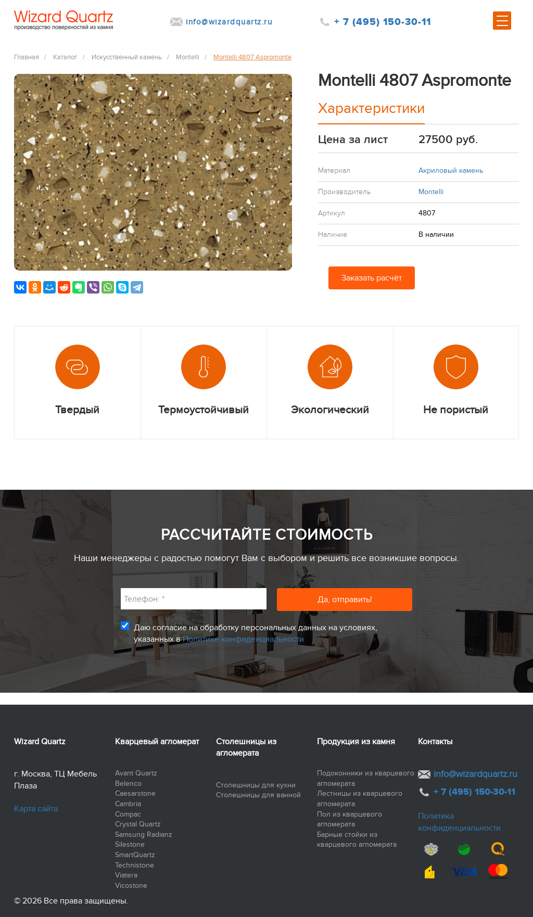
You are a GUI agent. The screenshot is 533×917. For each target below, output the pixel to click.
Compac (128, 814)
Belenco (128, 783)
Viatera (126, 875)
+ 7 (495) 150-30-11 (382, 22)
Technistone (134, 865)
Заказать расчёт (371, 278)
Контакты (435, 741)
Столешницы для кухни (256, 785)
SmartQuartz (135, 854)
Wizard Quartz (40, 741)
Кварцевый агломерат (157, 741)
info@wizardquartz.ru (229, 22)
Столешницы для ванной (258, 795)
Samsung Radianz (143, 834)
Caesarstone (135, 793)
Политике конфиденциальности (243, 639)
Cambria (128, 803)
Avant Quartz (136, 773)
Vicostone (131, 885)
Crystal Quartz (138, 824)
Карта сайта (36, 809)
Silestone (130, 844)
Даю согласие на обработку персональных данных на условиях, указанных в (255, 633)
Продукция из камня (356, 741)
